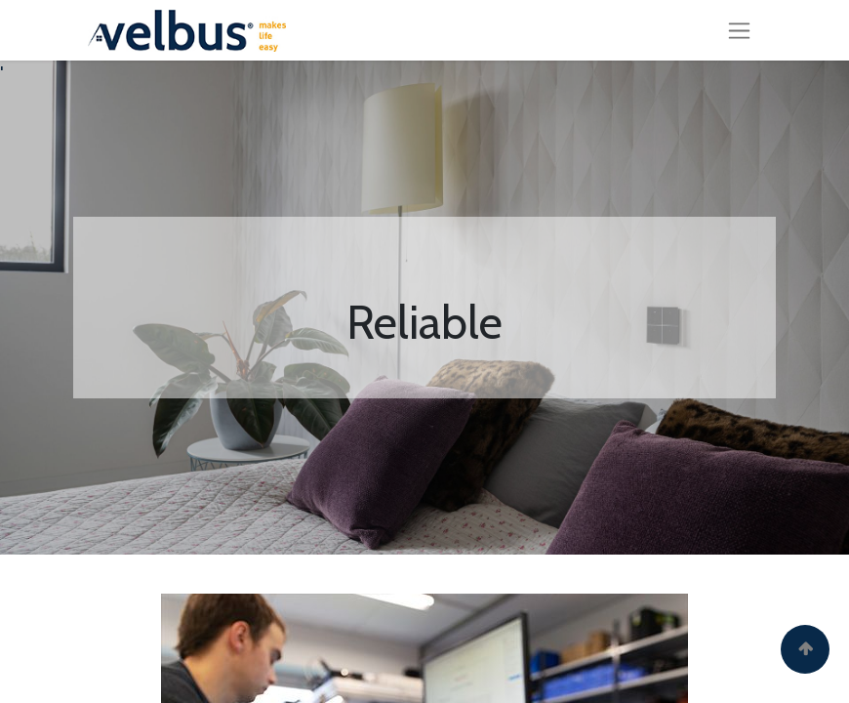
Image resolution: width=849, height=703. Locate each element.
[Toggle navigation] (739, 30)
